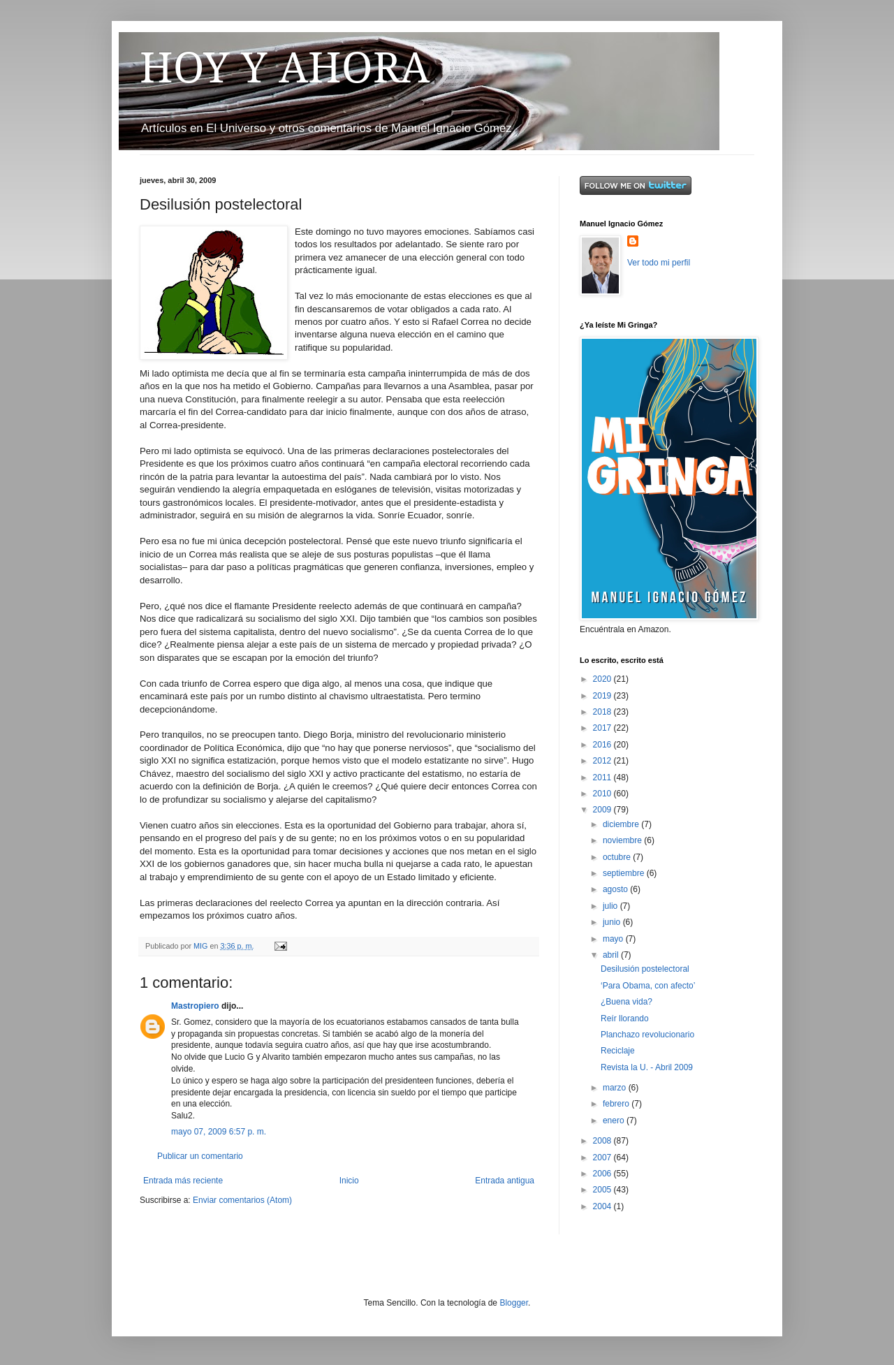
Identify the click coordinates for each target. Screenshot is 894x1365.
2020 (603, 679)
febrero (617, 1104)
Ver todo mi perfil (658, 263)
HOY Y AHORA (285, 67)
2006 (603, 1173)
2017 (603, 728)
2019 (603, 696)
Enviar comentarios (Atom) (242, 1200)
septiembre (625, 873)
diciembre (622, 824)
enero (614, 1120)
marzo (616, 1088)
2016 (603, 745)
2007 (603, 1157)
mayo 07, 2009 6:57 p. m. (218, 1132)
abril (612, 955)
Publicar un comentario (200, 1156)
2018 (603, 712)
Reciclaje (618, 1051)
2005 (603, 1190)
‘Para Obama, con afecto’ (648, 986)
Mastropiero (195, 1006)
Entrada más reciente (183, 1180)
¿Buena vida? (626, 1002)
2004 (603, 1206)
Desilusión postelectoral (645, 969)
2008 (603, 1141)
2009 (603, 810)
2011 (603, 777)
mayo (614, 939)
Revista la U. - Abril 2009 (647, 1067)
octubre (618, 857)
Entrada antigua (504, 1180)
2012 (603, 761)
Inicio (349, 1180)
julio (611, 906)
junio (613, 922)
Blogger (513, 1303)
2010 (603, 793)
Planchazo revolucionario (647, 1034)
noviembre (623, 840)
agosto (616, 889)
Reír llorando (625, 1018)
